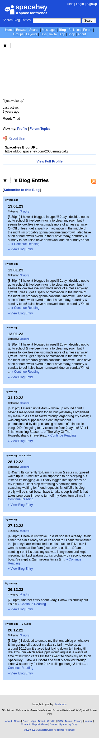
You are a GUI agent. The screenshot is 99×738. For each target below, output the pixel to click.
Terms (68, 721)
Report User (14, 138)
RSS (60, 721)
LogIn (80, 4)
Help (70, 4)
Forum (87, 30)
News (17, 721)
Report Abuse (40, 724)
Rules (26, 721)
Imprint (88, 721)
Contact (25, 724)
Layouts (31, 34)
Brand (41, 721)
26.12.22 (15, 589)
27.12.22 (15, 525)
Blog (62, 30)
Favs (43, 34)
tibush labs (60, 704)
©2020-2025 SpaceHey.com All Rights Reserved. (49, 730)
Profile (22, 129)
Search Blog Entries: (17, 20)
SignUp (92, 4)
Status (53, 724)
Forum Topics (40, 129)
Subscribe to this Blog (22, 190)
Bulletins (75, 30)
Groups (18, 34)
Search (89, 20)
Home (9, 30)
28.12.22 (15, 461)
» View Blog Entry (20, 249)
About (82, 34)
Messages (49, 30)
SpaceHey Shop (68, 724)
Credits (51, 721)
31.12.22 (15, 397)
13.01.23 (15, 206)
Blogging (24, 211)
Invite (53, 34)
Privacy (78, 721)
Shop (71, 34)
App (62, 34)
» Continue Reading (25, 244)
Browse (21, 30)
